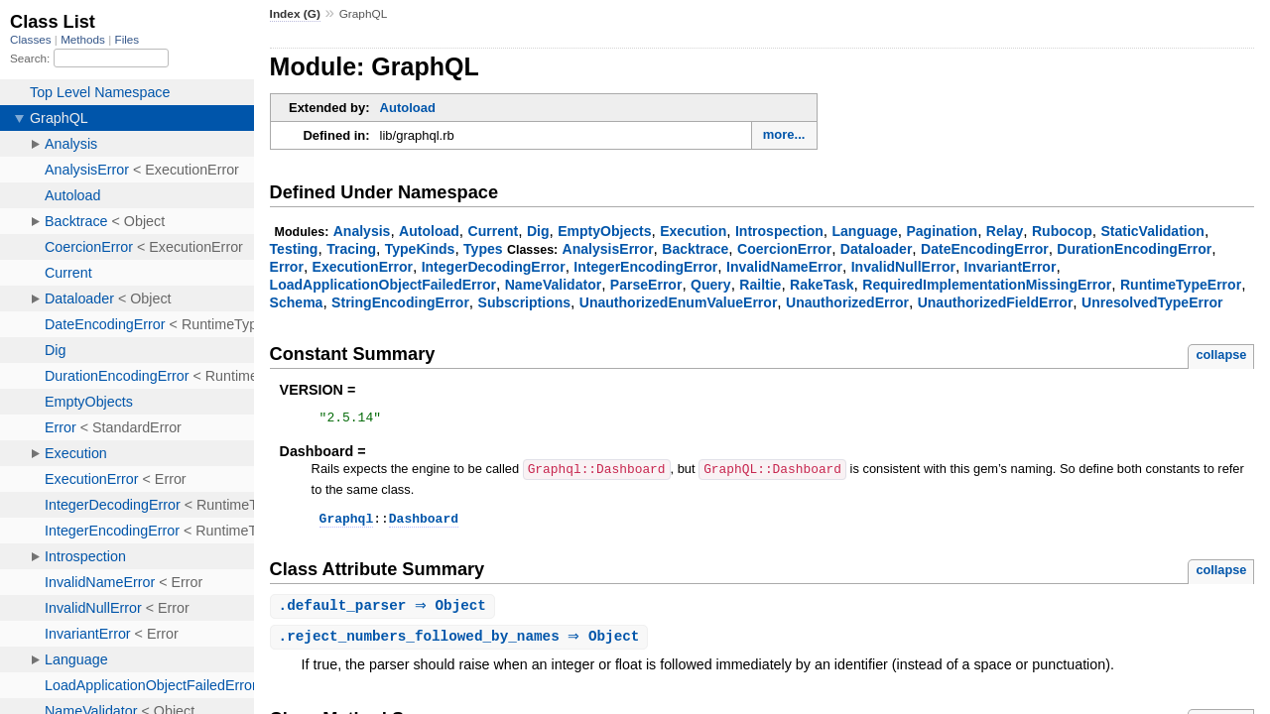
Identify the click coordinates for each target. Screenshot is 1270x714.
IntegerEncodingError (645, 267)
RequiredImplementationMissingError (986, 285)
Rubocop (1062, 231)
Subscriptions (525, 302)
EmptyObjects (604, 231)
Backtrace (695, 249)
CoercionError (784, 249)
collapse (1221, 354)
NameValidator (553, 285)
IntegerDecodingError (494, 267)
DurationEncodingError (1134, 249)
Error (287, 267)
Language (864, 231)
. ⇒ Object (385, 611)
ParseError (646, 285)
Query (711, 285)
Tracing (351, 249)
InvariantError (1010, 267)
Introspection (779, 231)
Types (483, 249)
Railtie (760, 285)
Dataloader (876, 249)
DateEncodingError (985, 249)
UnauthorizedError (847, 302)
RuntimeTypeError (1180, 285)
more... (784, 134)
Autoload (408, 107)
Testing (294, 249)
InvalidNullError (903, 267)
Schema (296, 302)
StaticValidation (1152, 231)
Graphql (346, 523)
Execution (693, 231)
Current (493, 231)
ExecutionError (363, 267)
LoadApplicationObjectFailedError (383, 285)
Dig (538, 231)
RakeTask (821, 285)
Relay (1004, 231)
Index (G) (295, 14)
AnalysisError (608, 249)
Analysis (362, 231)
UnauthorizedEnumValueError (678, 302)
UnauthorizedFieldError (996, 302)
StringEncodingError (400, 302)
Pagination (941, 231)
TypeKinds (420, 249)
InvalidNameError (784, 267)
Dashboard (423, 523)
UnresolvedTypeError (1151, 302)
